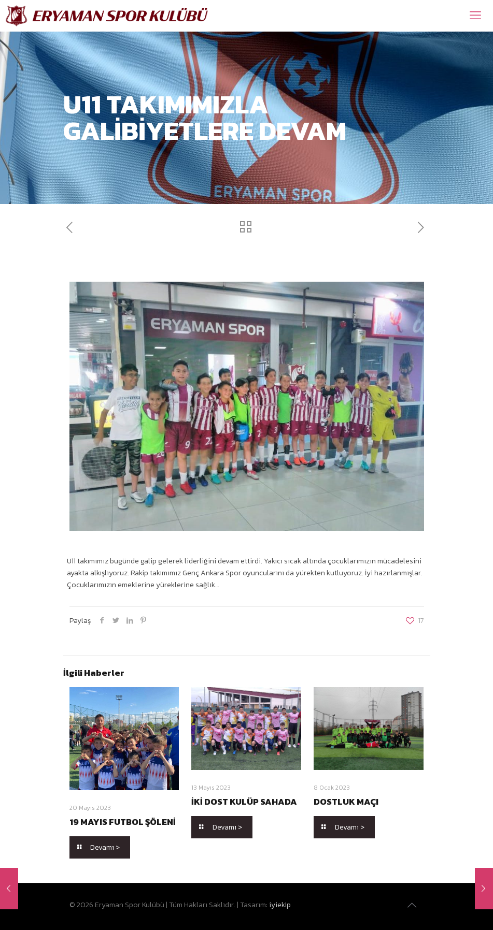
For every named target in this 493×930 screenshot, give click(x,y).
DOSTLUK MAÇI (346, 801)
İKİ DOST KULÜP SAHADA (244, 801)
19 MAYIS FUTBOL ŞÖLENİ (122, 822)
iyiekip (280, 904)
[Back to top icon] (413, 905)
